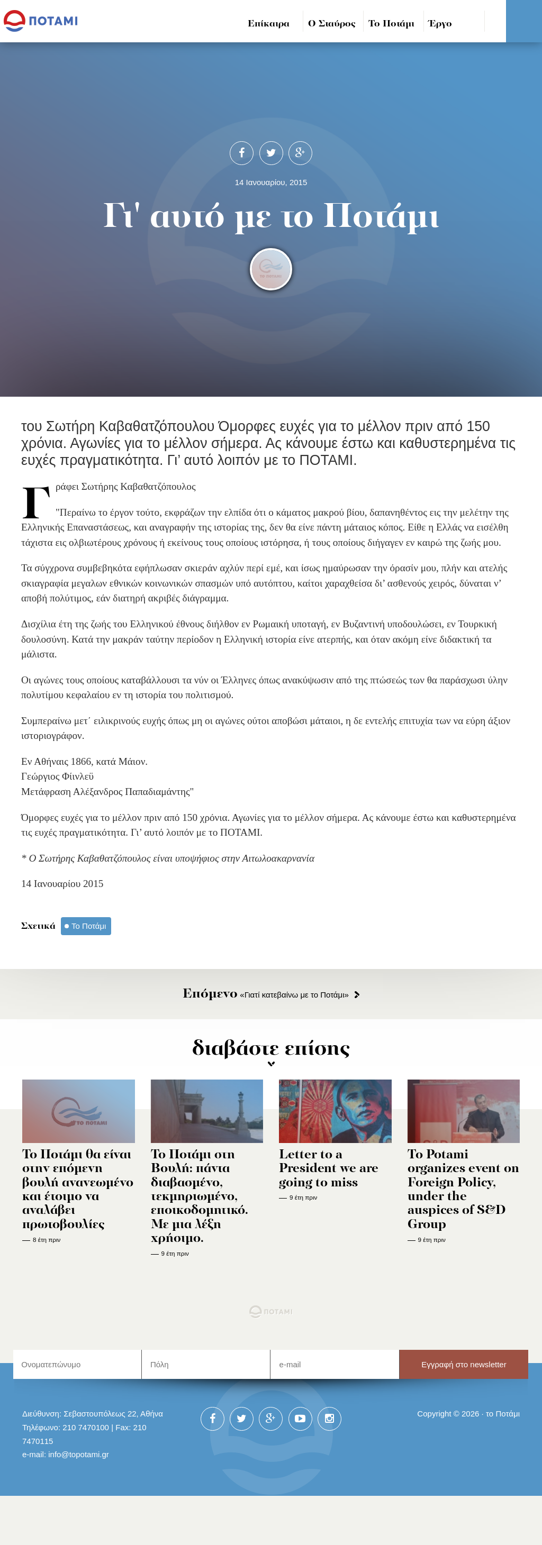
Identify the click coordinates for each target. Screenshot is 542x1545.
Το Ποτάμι (391, 24)
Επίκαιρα (269, 24)
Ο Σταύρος (332, 24)
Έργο (440, 24)
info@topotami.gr (78, 1454)
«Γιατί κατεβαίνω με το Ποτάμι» (266, 994)
